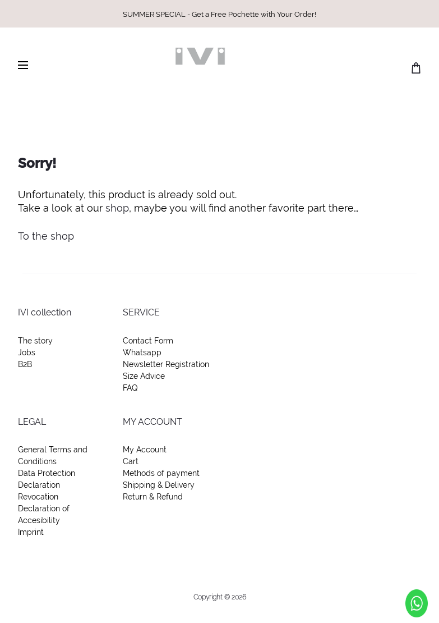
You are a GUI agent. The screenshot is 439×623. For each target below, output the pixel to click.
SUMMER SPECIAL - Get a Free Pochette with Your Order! (219, 14)
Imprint (31, 532)
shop (117, 208)
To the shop (46, 236)
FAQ (130, 387)
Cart (130, 461)
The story (35, 340)
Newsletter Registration (166, 364)
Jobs (26, 352)
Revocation (38, 496)
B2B (25, 364)
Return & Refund (153, 496)
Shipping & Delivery (159, 484)
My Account (145, 449)
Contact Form (148, 340)
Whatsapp (142, 352)
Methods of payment (161, 473)
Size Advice (144, 376)
